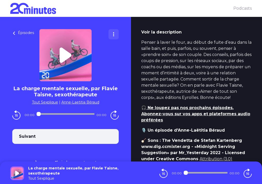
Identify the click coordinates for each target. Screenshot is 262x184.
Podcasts (242, 8)
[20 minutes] (121, 8)
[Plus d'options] (113, 34)
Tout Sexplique (45, 102)
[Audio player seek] (65, 114)
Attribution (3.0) (216, 158)
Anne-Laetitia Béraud (80, 102)
